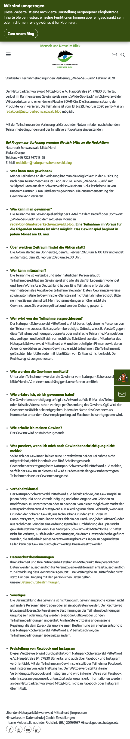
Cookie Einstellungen (60, 718)
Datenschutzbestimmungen (39, 582)
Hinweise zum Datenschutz (24, 718)
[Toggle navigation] (8, 56)
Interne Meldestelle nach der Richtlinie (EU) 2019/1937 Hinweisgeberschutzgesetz (62, 722)
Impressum (79, 713)
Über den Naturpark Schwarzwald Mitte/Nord (37, 713)
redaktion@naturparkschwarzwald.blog (33, 111)
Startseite (12, 78)
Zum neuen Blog (21, 33)
